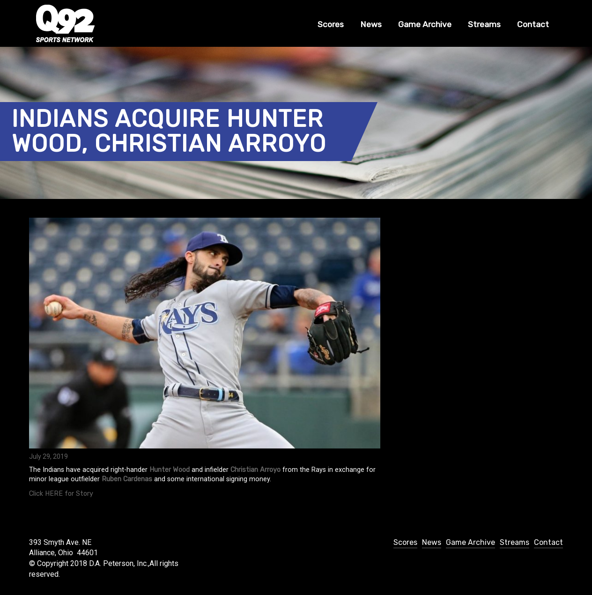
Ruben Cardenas (127, 479)
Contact (533, 24)
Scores (331, 24)
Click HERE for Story (61, 494)
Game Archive (424, 24)
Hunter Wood (169, 470)
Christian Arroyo (255, 470)
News (371, 24)
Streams (484, 24)
